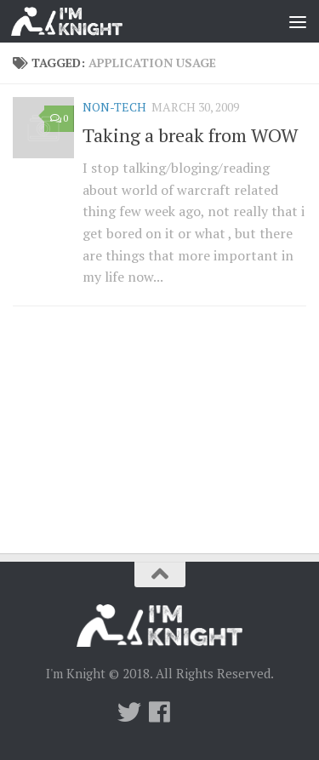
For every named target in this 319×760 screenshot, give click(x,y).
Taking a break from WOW (191, 135)
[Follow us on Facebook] (160, 712)
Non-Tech (114, 107)
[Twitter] (129, 712)
